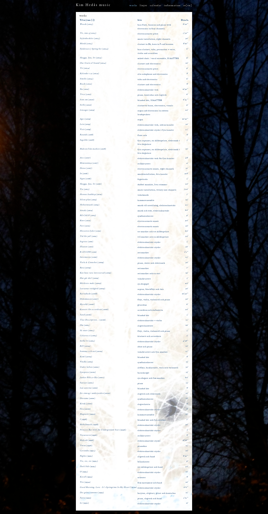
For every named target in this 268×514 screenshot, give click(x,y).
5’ (187, 140)
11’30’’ (185, 89)
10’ (187, 63)
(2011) (86, 242)
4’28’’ (185, 341)
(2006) (87, 304)
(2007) (89, 299)
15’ (187, 320)
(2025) (86, 24)
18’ (187, 398)
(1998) (83, 419)
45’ (186, 205)
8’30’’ (185, 456)
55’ (186, 129)
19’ (187, 273)
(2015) (85, 189)
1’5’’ (186, 252)
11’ (187, 503)
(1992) (84, 503)
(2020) (87, 100)
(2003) (86, 362)
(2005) (85, 325)
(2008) (89, 294)
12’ (187, 168)
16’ (187, 414)
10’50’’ (185, 294)
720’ (186, 189)
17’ (187, 351)
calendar (156, 5)
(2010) (88, 257)
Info (140, 20)
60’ (186, 210)
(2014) (91, 194)
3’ (187, 430)
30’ (186, 38)
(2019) (87, 110)
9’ (187, 58)
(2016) (84, 174)
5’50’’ (185, 33)
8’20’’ (185, 24)
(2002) (89, 367)
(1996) (103, 430)
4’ (187, 163)
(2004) (85, 346)
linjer (143, 5)
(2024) (94, 49)
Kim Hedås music (93, 5)
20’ (186, 110)
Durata (184, 20)
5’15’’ (185, 498)
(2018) (87, 135)
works (133, 5)
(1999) (88, 414)
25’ (186, 257)
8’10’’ (185, 44)
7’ (187, 194)
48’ (186, 158)
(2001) (89, 388)
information (172, 5)
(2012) (85, 221)
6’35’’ (185, 100)
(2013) (88, 215)
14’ (187, 200)
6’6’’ (186, 487)
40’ (186, 221)
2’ (187, 336)
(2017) (85, 158)
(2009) (92, 262)
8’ (187, 74)
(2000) (95, 393)
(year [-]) (90, 20)
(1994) (86, 477)
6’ (187, 49)
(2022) (86, 84)
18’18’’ (185, 440)
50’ (186, 466)
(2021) (84, 89)
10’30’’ (185, 119)
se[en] (187, 5)
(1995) (88, 451)
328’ (186, 174)
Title (82, 20)
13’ (187, 362)
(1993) (92, 493)
